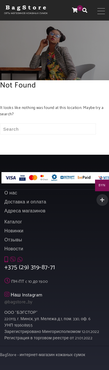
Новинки (13, 231)
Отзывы (13, 240)
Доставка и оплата (25, 202)
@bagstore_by (18, 302)
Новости (13, 249)
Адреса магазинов (25, 211)
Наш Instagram (26, 295)
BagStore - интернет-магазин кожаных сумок (42, 355)
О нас (10, 193)
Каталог (13, 222)
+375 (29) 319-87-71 (29, 267)
